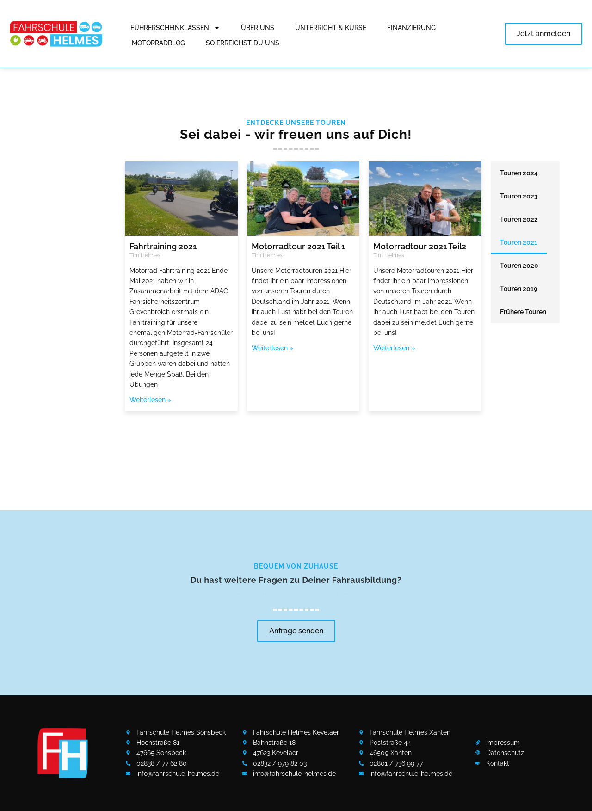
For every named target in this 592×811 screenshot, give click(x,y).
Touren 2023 (519, 196)
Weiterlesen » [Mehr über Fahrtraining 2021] (150, 399)
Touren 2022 (519, 219)
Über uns (257, 27)
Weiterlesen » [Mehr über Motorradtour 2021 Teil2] (394, 348)
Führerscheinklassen (175, 28)
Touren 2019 (518, 288)
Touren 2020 (519, 265)
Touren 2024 (519, 173)
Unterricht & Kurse (330, 27)
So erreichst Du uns (242, 43)
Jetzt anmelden (543, 33)
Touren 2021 (518, 242)
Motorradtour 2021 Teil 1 (298, 246)
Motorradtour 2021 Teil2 (419, 246)
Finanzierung (411, 27)
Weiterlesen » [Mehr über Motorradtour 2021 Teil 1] (272, 348)
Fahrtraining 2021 (163, 246)
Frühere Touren (523, 312)
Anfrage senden (296, 630)
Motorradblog (158, 43)
